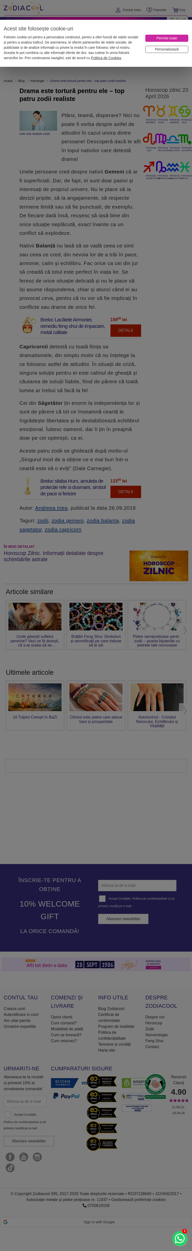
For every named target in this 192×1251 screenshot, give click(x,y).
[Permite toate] (166, 38)
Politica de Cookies (106, 58)
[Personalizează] (166, 49)
